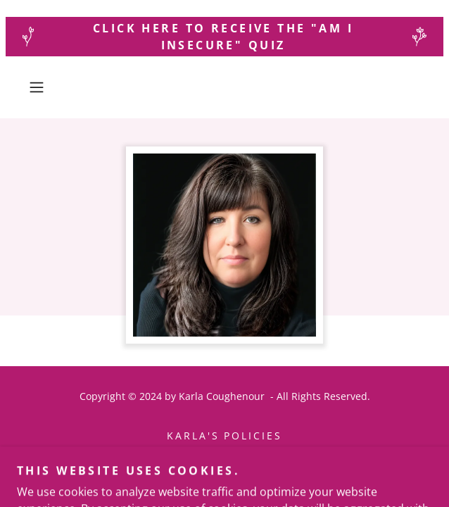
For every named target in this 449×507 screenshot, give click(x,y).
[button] (53, 87)
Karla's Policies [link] (225, 435)
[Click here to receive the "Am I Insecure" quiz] (224, 37)
